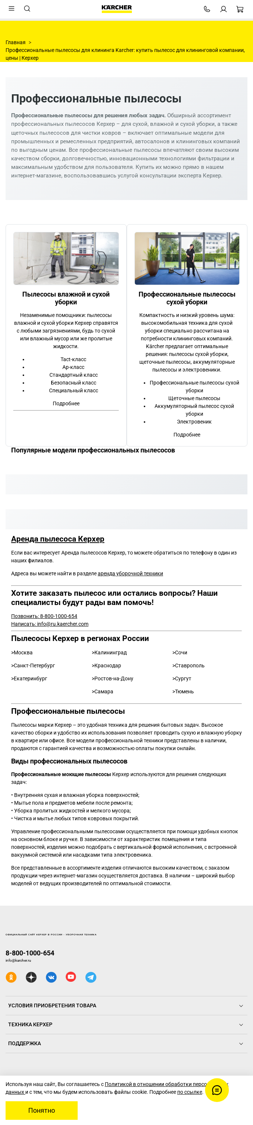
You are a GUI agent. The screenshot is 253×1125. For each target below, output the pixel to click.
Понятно (41, 1110)
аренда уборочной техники (130, 573)
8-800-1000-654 (30, 953)
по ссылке (189, 1092)
